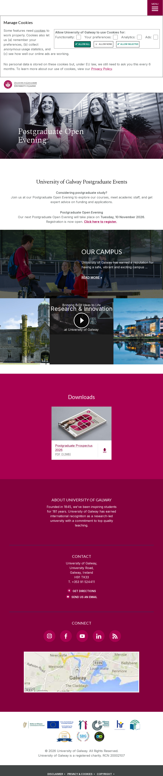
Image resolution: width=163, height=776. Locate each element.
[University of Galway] (20, 85)
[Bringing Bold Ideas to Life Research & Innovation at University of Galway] (81, 325)
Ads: (148, 37)
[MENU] (155, 7)
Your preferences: (97, 37)
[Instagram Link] (49, 624)
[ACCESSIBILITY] (98, 767)
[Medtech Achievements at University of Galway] (20, 325)
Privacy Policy (101, 69)
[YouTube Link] (82, 624)
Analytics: (128, 37)
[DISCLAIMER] (57, 762)
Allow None (105, 44)
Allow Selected (129, 44)
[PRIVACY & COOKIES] (81, 762)
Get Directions (84, 579)
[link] (48, 713)
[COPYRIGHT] (106, 762)
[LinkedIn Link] (98, 624)
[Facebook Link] (66, 624)
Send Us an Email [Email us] (84, 585)
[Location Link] (81, 677)
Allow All (84, 44)
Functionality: (65, 37)
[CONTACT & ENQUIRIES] (71, 767)
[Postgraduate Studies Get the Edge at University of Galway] (142, 325)
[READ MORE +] (92, 277)
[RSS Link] (115, 624)
